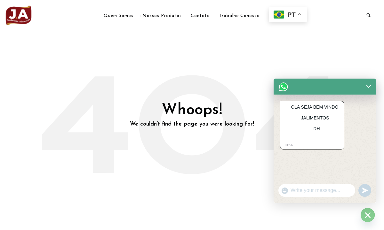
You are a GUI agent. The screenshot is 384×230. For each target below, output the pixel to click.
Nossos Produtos (162, 15)
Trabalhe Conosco (239, 15)
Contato (200, 15)
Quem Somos (118, 15)
